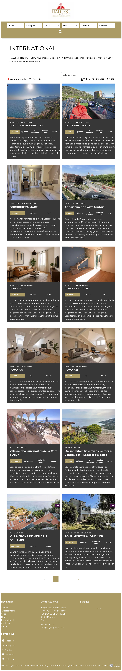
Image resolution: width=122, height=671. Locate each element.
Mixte (111, 79)
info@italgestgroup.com (52, 627)
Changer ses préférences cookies (92, 665)
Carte (101, 79)
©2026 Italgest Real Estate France (17, 665)
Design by (114, 665)
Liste (91, 79)
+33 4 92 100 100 (48, 624)
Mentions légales (44, 665)
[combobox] (15, 25)
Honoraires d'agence (64, 665)
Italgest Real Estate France (53, 608)
